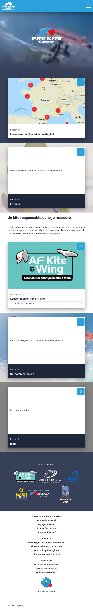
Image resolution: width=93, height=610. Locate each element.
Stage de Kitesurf (46, 532)
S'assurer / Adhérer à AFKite (46, 516)
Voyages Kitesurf (46, 524)
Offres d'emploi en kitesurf (46, 564)
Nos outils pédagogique (46, 550)
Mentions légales (15, 606)
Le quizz (46, 538)
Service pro (46, 560)
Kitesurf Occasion (46, 528)
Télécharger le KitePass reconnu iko (46, 542)
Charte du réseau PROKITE (46, 554)
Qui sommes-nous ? (46, 572)
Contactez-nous (46, 591)
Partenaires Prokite (46, 568)
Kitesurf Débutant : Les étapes (46, 546)
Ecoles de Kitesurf (46, 520)
